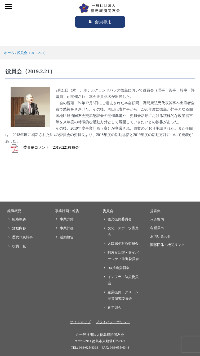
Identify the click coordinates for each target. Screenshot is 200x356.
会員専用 (103, 22)
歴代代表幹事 (22, 237)
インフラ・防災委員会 (123, 280)
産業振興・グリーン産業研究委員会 (123, 295)
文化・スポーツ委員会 (123, 231)
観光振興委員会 (120, 219)
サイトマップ (80, 322)
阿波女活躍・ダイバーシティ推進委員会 (123, 256)
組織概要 (14, 211)
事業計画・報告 (67, 211)
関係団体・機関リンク (167, 245)
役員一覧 (19, 246)
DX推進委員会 (119, 268)
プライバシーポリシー (113, 322)
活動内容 (19, 228)
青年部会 (114, 307)
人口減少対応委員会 (123, 243)
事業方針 (67, 219)
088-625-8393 (88, 347)
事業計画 (67, 228)
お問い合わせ (160, 236)
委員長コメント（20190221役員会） (53, 147)
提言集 (155, 211)
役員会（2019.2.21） (32, 53)
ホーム (9, 53)
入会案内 (157, 219)
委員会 (108, 211)
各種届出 (157, 228)
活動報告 (67, 237)
